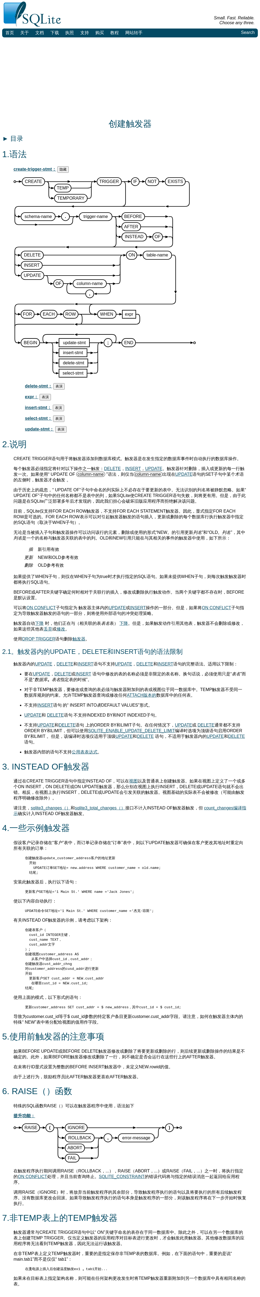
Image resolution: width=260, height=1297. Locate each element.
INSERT (133, 468)
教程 (114, 32)
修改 (61, 629)
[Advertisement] (130, 77)
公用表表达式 (85, 752)
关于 (24, 32)
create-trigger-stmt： (34, 169)
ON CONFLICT (41, 607)
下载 (54, 32)
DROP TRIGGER (38, 639)
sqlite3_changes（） (51, 808)
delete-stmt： (38, 386)
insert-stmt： (38, 407)
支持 (84, 32)
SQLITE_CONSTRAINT (122, 1182)
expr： (32, 396)
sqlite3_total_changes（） (100, 808)
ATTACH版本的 (142, 695)
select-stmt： (38, 418)
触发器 (78, 639)
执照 (69, 32)
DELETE (112, 468)
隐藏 (63, 169)
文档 (39, 32)
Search (248, 32)
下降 (39, 623)
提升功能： (24, 1121)
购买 (99, 32)
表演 (59, 386)
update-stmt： (39, 429)
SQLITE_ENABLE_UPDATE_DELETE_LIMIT (131, 730)
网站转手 (134, 32)
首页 (9, 32)
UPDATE (153, 468)
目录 (12, 138)
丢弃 (48, 629)
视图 (133, 781)
